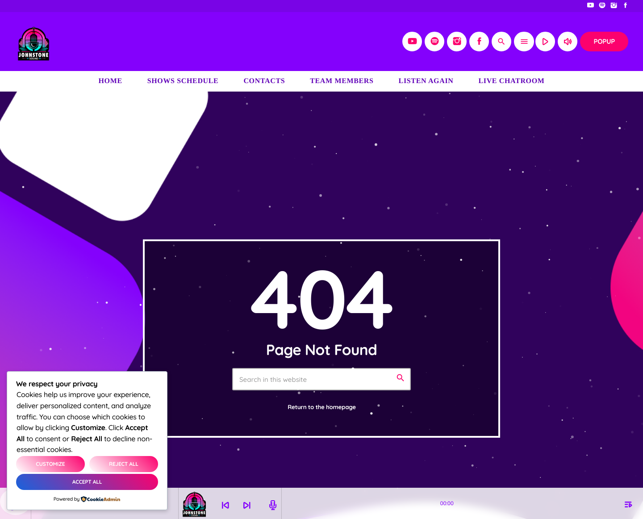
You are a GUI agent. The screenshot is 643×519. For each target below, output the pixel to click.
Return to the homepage (322, 407)
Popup (604, 41)
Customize (50, 463)
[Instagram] (614, 6)
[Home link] (33, 42)
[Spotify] (602, 6)
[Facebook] (625, 6)
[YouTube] (590, 6)
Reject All (123, 463)
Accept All (87, 481)
